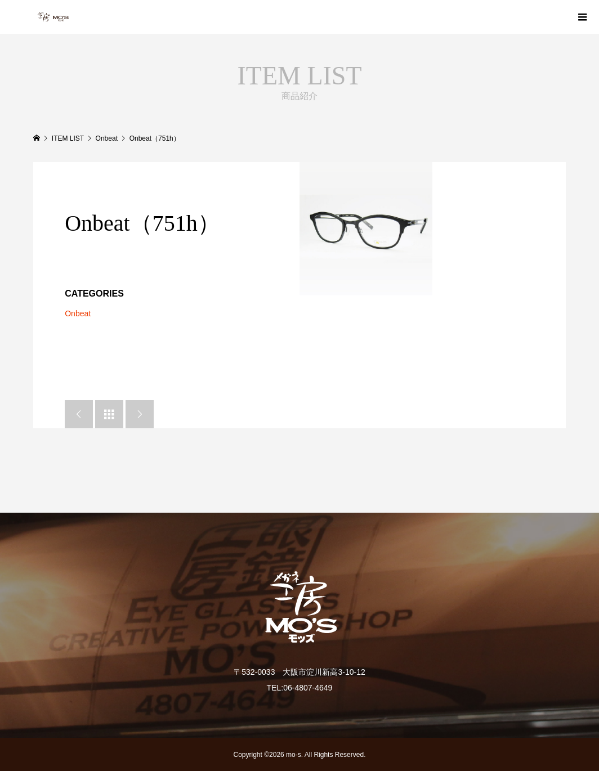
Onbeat (78, 313)
